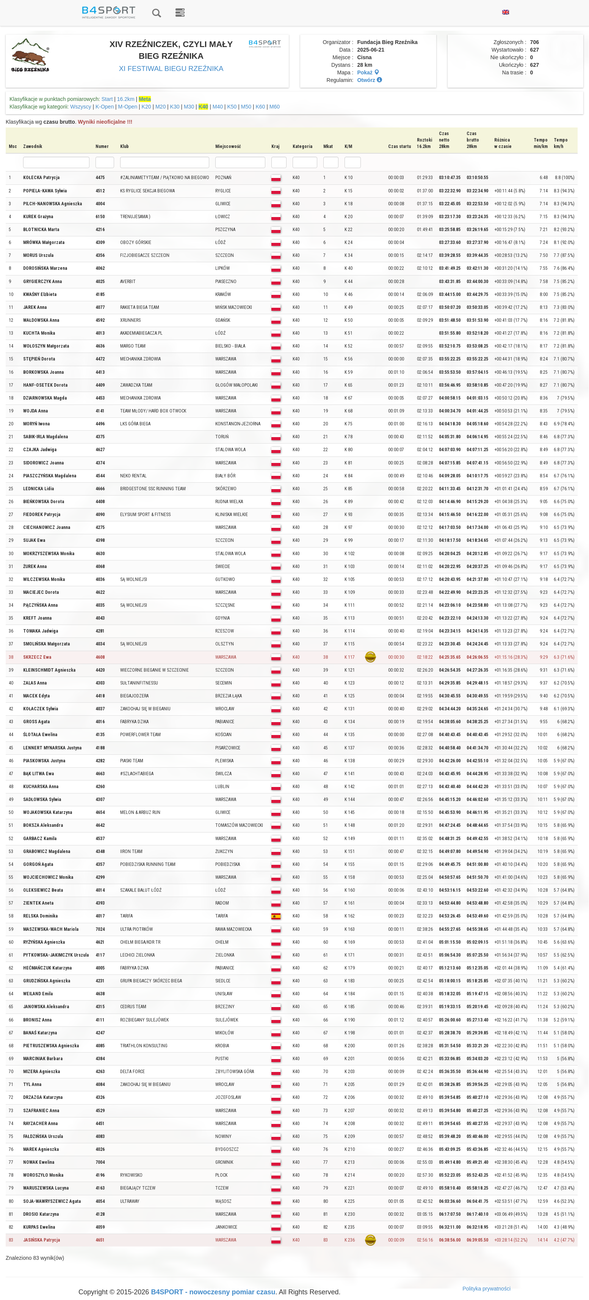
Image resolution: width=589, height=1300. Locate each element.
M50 (246, 107)
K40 (203, 107)
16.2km (126, 99)
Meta (145, 99)
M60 (274, 107)
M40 (218, 107)
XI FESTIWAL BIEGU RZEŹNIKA (171, 68)
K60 (260, 107)
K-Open (105, 107)
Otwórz (369, 80)
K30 (175, 107)
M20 (160, 107)
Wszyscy (80, 107)
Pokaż (368, 72)
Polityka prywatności (486, 1289)
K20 (146, 107)
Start (107, 99)
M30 (189, 107)
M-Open (128, 107)
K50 (232, 107)
